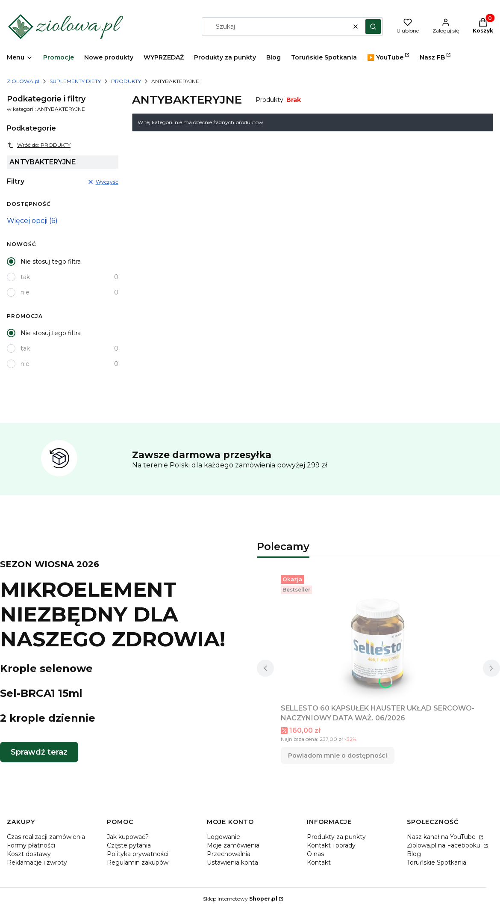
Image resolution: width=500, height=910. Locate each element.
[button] (373, 26)
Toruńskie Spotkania (436, 862)
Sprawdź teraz (39, 752)
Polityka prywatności (137, 854)
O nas (315, 854)
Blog (414, 854)
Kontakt (319, 862)
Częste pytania (129, 845)
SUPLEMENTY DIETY (75, 81)
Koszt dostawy (29, 854)
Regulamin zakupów (137, 862)
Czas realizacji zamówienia (46, 837)
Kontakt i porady (331, 845)
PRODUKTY (126, 81)
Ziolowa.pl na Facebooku (444, 845)
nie (25, 292)
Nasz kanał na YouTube (442, 837)
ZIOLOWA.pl (23, 81)
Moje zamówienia (233, 845)
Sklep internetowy (240, 898)
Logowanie (223, 837)
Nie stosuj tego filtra (51, 261)
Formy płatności (31, 845)
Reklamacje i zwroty (37, 862)
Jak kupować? (128, 837)
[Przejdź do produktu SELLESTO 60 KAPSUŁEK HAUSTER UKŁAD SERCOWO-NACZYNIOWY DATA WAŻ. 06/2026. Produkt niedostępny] (378, 636)
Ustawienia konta (232, 862)
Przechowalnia (228, 854)
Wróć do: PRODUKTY (39, 145)
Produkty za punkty (336, 837)
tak (25, 277)
